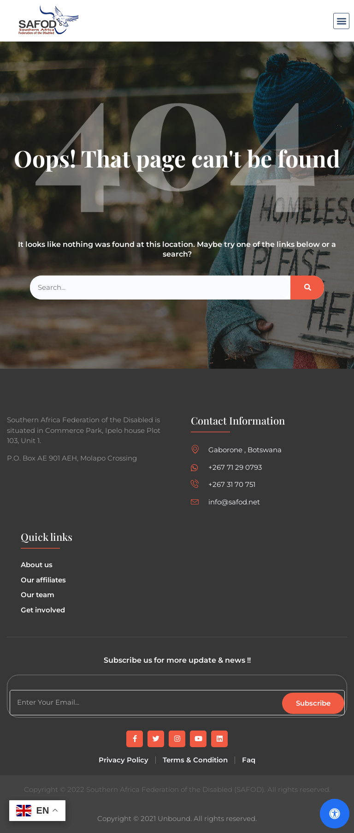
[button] (341, 21)
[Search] (307, 288)
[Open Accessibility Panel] (334, 813)
